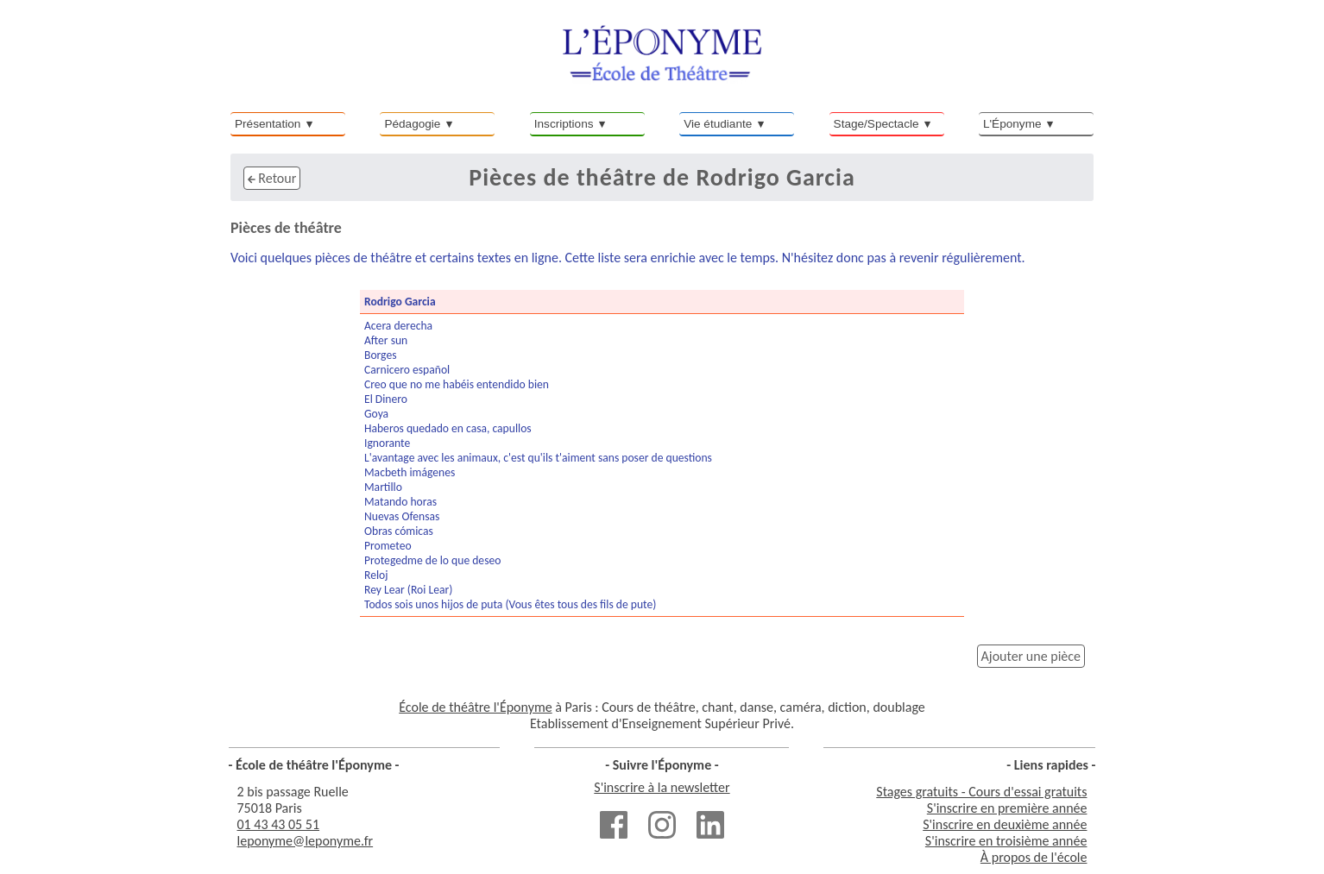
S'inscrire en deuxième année (1005, 824)
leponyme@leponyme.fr (305, 841)
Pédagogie (412, 123)
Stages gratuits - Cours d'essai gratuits (981, 791)
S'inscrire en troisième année (1006, 841)
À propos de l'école (1034, 857)
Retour (272, 178)
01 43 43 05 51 (278, 824)
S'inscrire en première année (1007, 808)
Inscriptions (564, 123)
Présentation (267, 123)
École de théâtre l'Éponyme (475, 707)
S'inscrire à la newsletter (661, 787)
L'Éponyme (1012, 123)
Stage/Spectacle (876, 123)
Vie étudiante (718, 123)
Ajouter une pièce (1031, 656)
